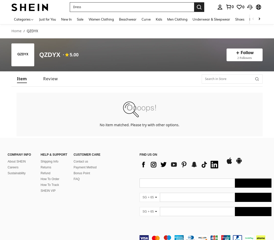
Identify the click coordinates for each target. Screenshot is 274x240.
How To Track (50, 185)
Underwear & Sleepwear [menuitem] (211, 19)
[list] (180, 164)
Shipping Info (49, 161)
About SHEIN (17, 161)
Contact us (81, 161)
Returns (46, 167)
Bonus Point (82, 173)
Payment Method (85, 167)
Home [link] (16, 31)
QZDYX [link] (32, 31)
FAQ (77, 179)
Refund (45, 173)
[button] (132, 7)
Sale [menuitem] (80, 19)
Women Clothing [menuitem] (101, 19)
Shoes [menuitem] (239, 19)
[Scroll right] (259, 19)
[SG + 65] (150, 197)
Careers (13, 167)
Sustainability (17, 173)
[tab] (22, 79)
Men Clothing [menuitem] (177, 19)
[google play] (239, 163)
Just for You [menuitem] (47, 19)
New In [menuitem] (66, 19)
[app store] (229, 163)
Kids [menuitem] (159, 19)
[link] (240, 7)
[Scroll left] (253, 19)
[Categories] (24, 19)
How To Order (50, 179)
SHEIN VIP (48, 191)
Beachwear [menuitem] (127, 19)
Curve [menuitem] (146, 19)
